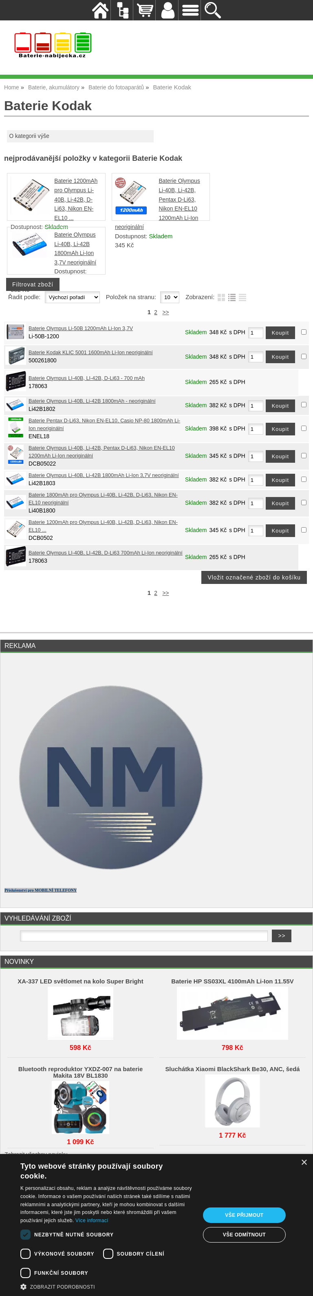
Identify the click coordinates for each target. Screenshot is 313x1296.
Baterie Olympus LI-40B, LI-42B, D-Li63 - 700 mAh (87, 378)
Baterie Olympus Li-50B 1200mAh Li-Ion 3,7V (81, 328)
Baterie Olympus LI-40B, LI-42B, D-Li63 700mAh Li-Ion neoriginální (106, 553)
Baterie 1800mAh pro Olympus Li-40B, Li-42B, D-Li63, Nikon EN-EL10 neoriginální (103, 499)
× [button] (304, 1163)
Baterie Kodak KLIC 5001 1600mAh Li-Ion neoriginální (91, 352)
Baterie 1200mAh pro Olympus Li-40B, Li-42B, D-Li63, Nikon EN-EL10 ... (75, 199)
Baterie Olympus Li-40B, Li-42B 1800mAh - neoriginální (92, 401)
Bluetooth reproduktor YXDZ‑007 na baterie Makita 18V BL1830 (80, 1072)
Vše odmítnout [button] (244, 1235)
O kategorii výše (29, 136)
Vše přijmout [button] (244, 1215)
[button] (107, 1286)
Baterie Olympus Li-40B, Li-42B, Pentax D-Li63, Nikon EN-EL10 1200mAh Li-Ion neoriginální (102, 452)
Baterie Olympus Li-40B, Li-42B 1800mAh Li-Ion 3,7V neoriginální (104, 475)
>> (165, 312)
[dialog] (156, 1225)
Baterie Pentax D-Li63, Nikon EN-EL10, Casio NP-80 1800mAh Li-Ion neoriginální (104, 424)
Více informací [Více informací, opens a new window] (91, 1220)
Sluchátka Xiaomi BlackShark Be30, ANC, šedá (232, 1069)
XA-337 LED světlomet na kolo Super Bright (80, 981)
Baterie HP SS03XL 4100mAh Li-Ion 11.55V (232, 981)
